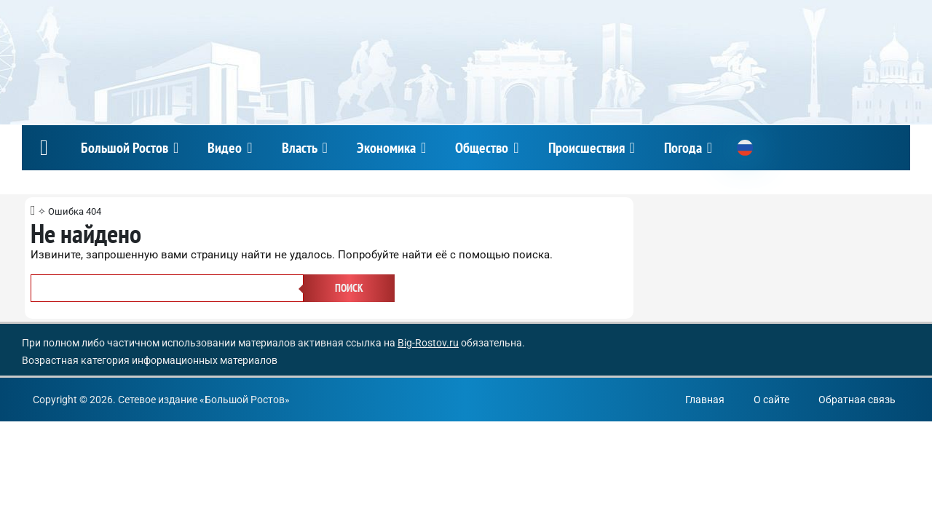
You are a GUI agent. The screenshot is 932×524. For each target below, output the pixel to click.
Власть (299, 147)
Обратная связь (857, 399)
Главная (704, 399)
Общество (481, 147)
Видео (225, 147)
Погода (683, 147)
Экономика (386, 147)
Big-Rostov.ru (428, 343)
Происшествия (586, 147)
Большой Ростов (124, 147)
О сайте (771, 399)
